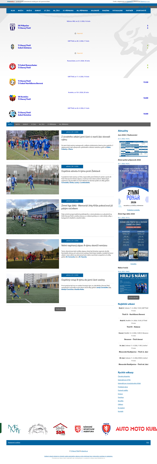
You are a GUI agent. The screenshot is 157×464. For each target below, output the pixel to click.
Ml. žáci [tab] (41, 124)
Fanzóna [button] (105, 10)
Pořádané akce (123, 387)
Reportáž (78, 33)
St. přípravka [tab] (52, 124)
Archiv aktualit (133, 297)
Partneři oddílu (123, 390)
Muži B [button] (29, 10)
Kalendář (95, 10)
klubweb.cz (130, 1)
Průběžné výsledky (133, 210)
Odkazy (120, 404)
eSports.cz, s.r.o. (145, 1)
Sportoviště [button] (141, 10)
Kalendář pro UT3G (124, 380)
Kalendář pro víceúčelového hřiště (129, 383)
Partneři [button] (129, 10)
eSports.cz (84, 451)
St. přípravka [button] (68, 10)
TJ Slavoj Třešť (75, 451)
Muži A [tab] (10, 124)
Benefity (120, 401)
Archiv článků (60, 309)
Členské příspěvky (124, 376)
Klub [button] (13, 10)
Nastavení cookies (14, 442)
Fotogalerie (118, 10)
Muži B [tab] (18, 124)
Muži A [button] (20, 10)
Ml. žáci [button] (56, 10)
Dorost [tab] (25, 124)
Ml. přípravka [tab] (63, 124)
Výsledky (133, 264)
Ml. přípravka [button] (82, 10)
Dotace (120, 394)
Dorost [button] (38, 10)
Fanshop (121, 397)
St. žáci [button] (47, 10)
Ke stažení (121, 408)
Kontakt (120, 411)
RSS (147, 442)
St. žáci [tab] (33, 124)
